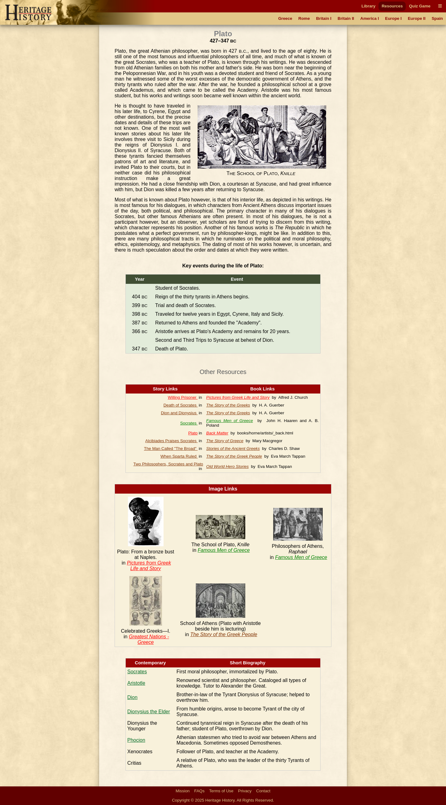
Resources (392, 6)
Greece (285, 18)
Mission (183, 791)
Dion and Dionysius (179, 413)
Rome (304, 18)
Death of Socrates (181, 405)
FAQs (199, 791)
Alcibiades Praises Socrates (171, 440)
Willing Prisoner (183, 397)
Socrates (189, 423)
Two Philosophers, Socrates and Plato (168, 464)
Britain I (323, 18)
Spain (437, 18)
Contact (263, 791)
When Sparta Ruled (179, 456)
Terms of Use (221, 791)
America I (369, 18)
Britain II (346, 18)
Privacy (245, 791)
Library (368, 6)
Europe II (417, 18)
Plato (193, 433)
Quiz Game (420, 6)
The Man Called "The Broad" (171, 448)
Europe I (393, 18)
